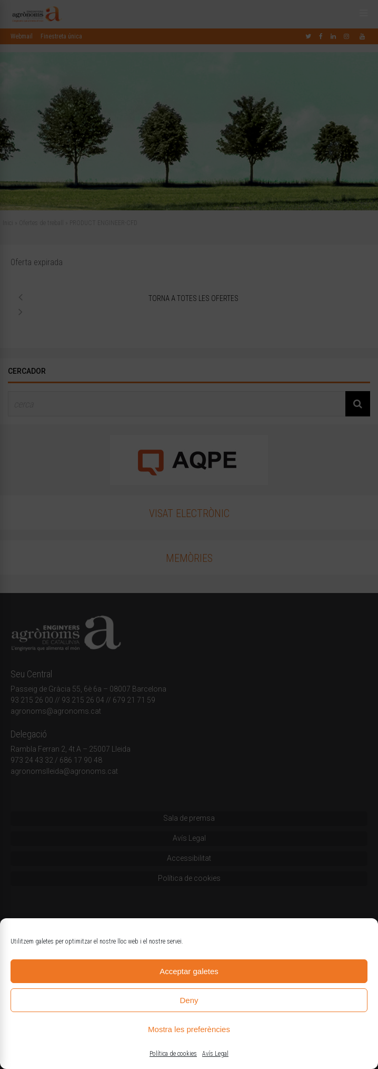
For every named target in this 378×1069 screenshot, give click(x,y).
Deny (189, 1000)
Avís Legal (215, 1053)
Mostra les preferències (189, 1029)
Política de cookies (173, 1053)
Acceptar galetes (189, 971)
